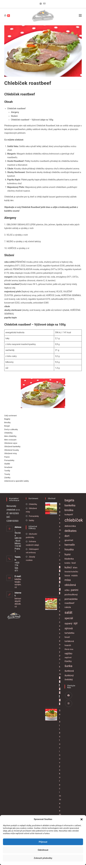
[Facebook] (68, 695)
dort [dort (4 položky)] (67, 535)
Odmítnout (43, 850)
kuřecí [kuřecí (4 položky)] (68, 567)
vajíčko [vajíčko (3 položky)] (68, 653)
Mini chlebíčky (10, 436)
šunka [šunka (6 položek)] (68, 666)
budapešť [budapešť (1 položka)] (69, 514)
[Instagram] (41, 3)
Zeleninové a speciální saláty (16, 481)
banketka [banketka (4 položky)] (70, 505)
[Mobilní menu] (80, 16)
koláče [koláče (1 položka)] (67, 563)
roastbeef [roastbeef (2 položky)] (69, 603)
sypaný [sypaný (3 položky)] (68, 623)
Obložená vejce (10, 443)
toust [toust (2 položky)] (67, 637)
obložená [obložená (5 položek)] (70, 585)
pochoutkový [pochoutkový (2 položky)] (71, 594)
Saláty (31, 520)
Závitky (7, 477)
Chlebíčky (8, 433)
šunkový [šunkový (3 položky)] (69, 675)
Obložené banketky (12, 446)
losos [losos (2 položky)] (67, 575)
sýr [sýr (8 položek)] (76, 623)
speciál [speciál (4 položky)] (69, 618)
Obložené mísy (10, 453)
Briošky (7, 422)
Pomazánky (9, 460)
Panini (7, 457)
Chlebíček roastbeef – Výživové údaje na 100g (32, 120)
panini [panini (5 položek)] (74, 590)
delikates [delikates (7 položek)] (71, 531)
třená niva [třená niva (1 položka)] (69, 649)
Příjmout (43, 842)
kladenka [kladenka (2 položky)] (69, 558)
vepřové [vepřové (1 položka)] (68, 657)
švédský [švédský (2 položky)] (69, 679)
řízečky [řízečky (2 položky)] (68, 661)
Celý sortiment (10, 415)
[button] (81, 819)
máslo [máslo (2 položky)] (74, 575)
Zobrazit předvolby (43, 858)
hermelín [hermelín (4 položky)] (70, 544)
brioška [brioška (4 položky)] (69, 510)
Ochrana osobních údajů (32, 543)
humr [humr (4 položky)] (68, 554)
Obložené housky (11, 450)
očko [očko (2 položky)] (67, 590)
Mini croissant (10, 440)
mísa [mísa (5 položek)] (68, 580)
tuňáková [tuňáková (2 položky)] (69, 641)
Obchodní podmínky (31, 535)
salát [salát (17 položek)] (68, 612)
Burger (7, 426)
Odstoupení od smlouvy (32, 551)
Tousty (7, 474)
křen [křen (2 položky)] (75, 567)
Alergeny (15, 112)
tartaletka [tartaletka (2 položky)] (69, 633)
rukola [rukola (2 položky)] (68, 607)
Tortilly (7, 471)
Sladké (7, 464)
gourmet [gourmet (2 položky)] (69, 540)
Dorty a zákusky (11, 429)
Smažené (8, 467)
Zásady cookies (30, 558)
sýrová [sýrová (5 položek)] (69, 628)
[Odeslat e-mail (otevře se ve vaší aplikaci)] (44, 3)
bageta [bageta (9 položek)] (69, 500)
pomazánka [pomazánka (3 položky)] (71, 598)
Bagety (7, 419)
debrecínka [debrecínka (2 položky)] (70, 526)
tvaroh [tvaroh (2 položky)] (68, 645)
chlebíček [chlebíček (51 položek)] (74, 520)
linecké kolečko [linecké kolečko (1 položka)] (71, 572)
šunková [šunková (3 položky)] (69, 670)
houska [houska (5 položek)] (69, 549)
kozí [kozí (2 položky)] (74, 563)
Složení (14, 116)
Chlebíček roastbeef (16, 108)
